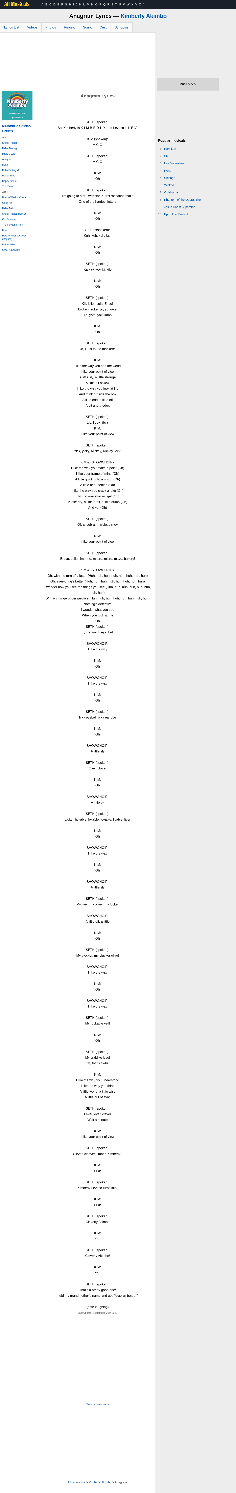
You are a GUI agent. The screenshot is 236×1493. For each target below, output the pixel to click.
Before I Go (8, 244)
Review (69, 27)
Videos (32, 27)
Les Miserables (174, 163)
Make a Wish (9, 153)
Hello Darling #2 (10, 170)
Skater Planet (9, 142)
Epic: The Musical (176, 214)
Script (87, 27)
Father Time (8, 175)
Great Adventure (11, 250)
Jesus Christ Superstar (179, 207)
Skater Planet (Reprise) (14, 213)
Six (166, 156)
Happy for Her (9, 181)
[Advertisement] (78, 63)
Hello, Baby (8, 208)
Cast (103, 27)
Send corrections (97, 1404)
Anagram (7, 159)
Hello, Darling (9, 148)
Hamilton (170, 148)
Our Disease (9, 219)
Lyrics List (11, 27)
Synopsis (121, 27)
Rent (167, 170)
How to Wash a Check (14, 197)
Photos (50, 27)
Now (4, 230)
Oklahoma (171, 192)
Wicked (169, 185)
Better (5, 164)
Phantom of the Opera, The (182, 199)
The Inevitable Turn (12, 224)
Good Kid (7, 203)
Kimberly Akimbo (143, 16)
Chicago (169, 177)
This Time (7, 186)
